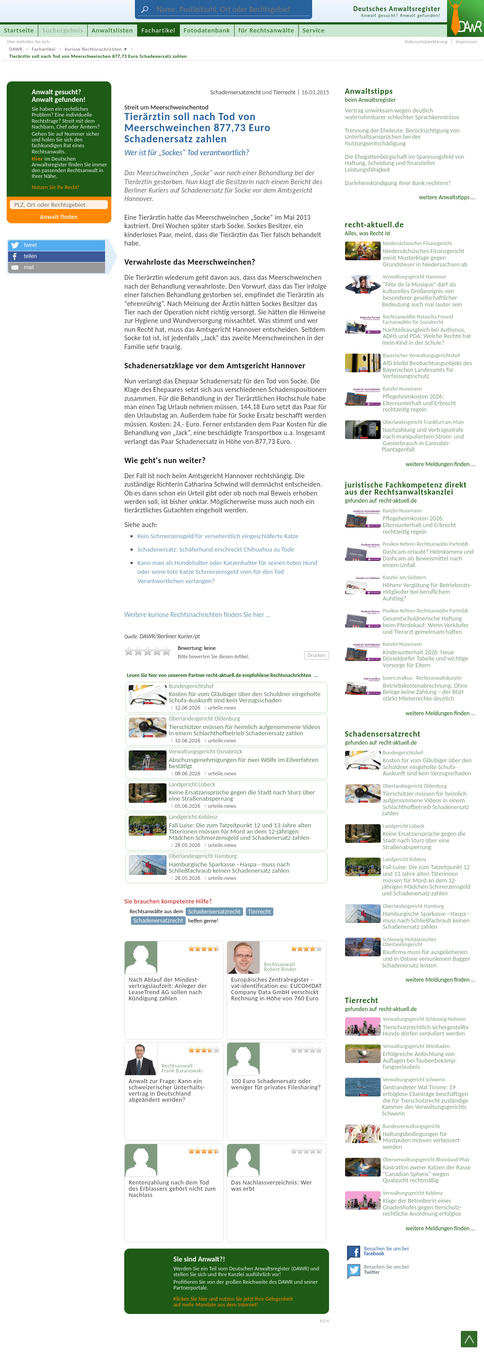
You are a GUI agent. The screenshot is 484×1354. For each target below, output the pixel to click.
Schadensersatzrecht (235, 92)
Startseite (19, 30)
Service (314, 30)
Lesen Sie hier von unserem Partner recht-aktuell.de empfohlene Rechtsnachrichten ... (222, 675)
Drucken (316, 655)
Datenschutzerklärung (426, 41)
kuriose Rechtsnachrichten (93, 49)
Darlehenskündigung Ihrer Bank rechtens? (398, 183)
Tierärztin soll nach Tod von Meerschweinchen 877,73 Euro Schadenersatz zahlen (98, 56)
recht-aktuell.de (398, 500)
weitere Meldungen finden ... (441, 464)
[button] (56, 245)
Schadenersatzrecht (158, 920)
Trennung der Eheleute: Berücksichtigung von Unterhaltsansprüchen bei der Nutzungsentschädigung (402, 137)
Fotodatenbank (207, 30)
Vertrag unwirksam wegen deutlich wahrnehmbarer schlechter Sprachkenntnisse (402, 114)
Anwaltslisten (112, 30)
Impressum (466, 41)
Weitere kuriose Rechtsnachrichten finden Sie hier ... (197, 614)
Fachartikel (44, 49)
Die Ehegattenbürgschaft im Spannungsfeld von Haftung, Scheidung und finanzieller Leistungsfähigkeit (404, 163)
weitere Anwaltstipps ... (447, 197)
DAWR (16, 49)
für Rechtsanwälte (266, 30)
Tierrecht (284, 92)
